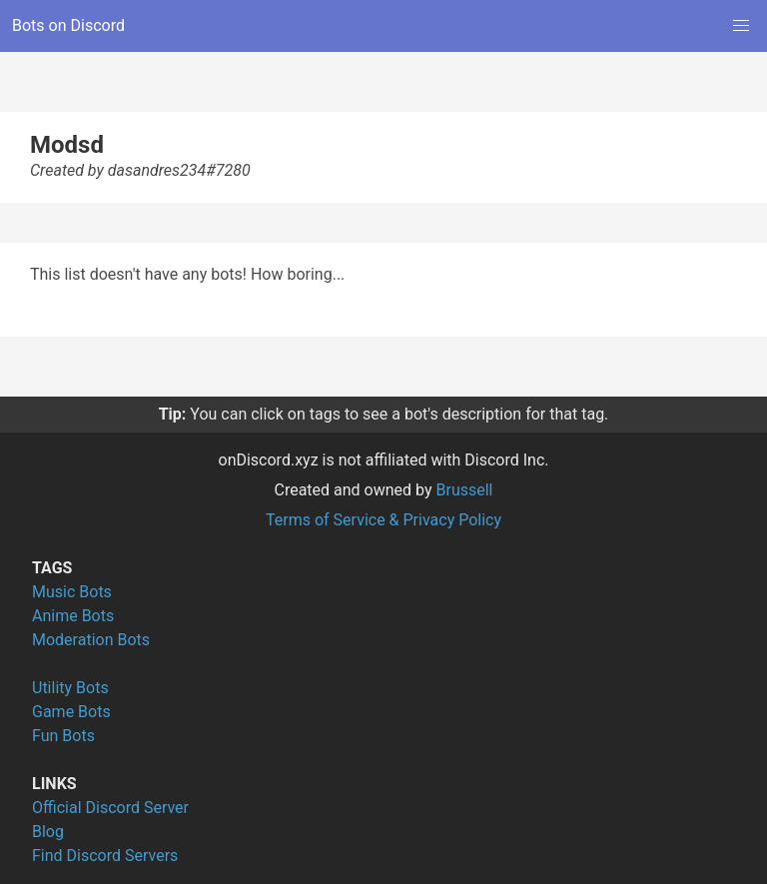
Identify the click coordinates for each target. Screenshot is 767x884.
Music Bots (72, 591)
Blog (48, 831)
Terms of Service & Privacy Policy (383, 519)
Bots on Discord (68, 25)
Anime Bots (73, 615)
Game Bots (71, 711)
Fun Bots (63, 735)
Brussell (464, 489)
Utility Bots (70, 687)
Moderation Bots (91, 639)
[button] (741, 26)
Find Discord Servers (105, 855)
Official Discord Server (110, 807)
